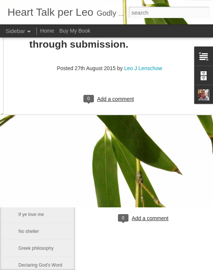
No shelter (28, 231)
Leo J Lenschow (169, 187)
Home (47, 31)
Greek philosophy (35, 248)
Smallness (28, 180)
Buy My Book (74, 31)
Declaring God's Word (40, 265)
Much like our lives (37, 197)
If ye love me (31, 214)
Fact (22, 163)
